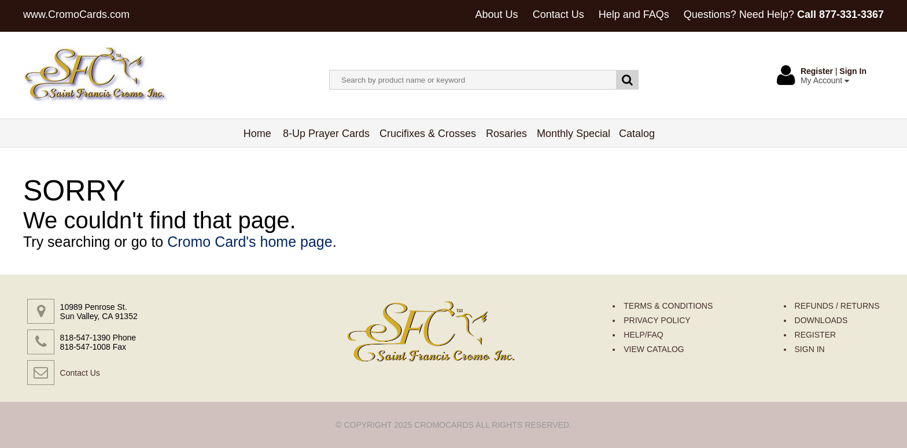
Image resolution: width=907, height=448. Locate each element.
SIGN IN (810, 349)
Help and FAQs (634, 14)
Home (257, 133)
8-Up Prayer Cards (326, 133)
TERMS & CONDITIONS (668, 305)
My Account (825, 80)
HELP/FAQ (643, 334)
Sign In (853, 71)
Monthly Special (573, 133)
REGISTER (815, 334)
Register (817, 71)
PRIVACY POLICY (657, 320)
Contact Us (558, 14)
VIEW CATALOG (654, 349)
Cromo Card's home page (249, 242)
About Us (496, 14)
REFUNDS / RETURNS (837, 305)
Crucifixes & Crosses (428, 133)
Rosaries (507, 133)
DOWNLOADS (821, 320)
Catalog (637, 133)
